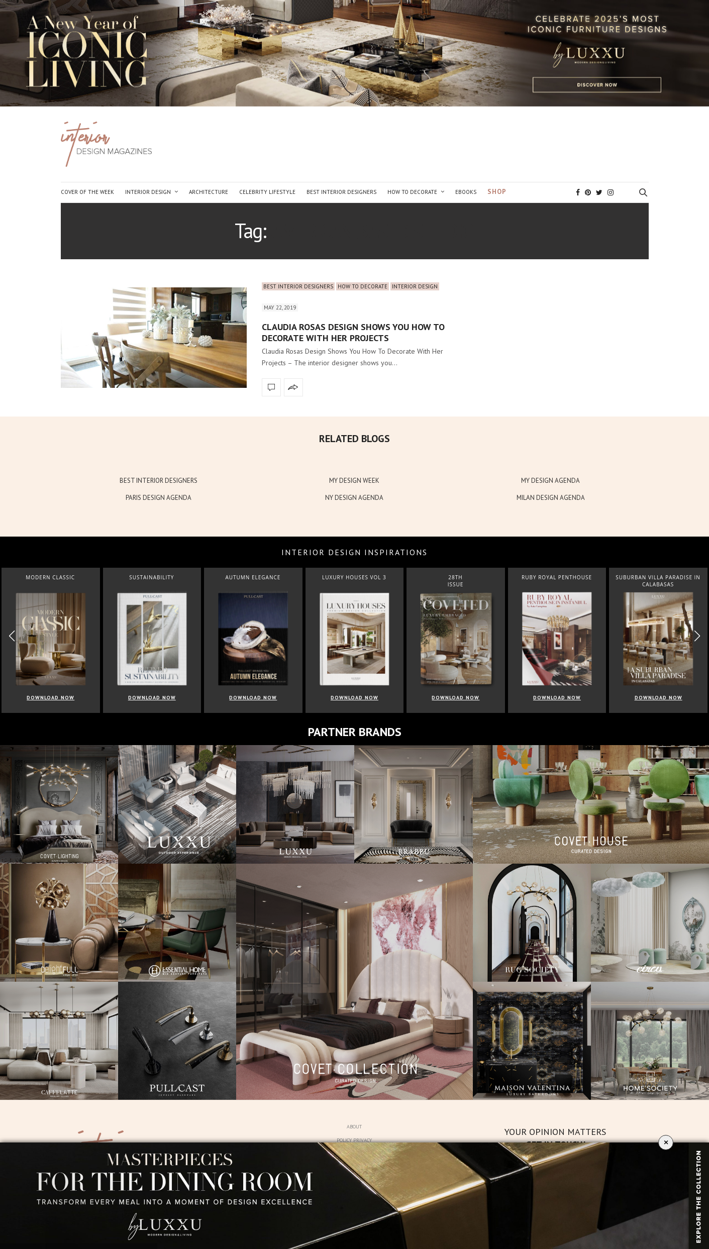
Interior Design (148, 191)
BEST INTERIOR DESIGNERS (158, 480)
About (354, 1126)
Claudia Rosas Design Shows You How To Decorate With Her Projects (353, 332)
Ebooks (465, 191)
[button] (697, 636)
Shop (497, 191)
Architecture (208, 191)
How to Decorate (412, 191)
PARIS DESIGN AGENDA (158, 497)
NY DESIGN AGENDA (354, 497)
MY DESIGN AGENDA (550, 480)
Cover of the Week (87, 191)
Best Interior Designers (341, 191)
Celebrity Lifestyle (267, 191)
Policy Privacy (354, 1140)
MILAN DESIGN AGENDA (551, 497)
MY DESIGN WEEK (354, 480)
